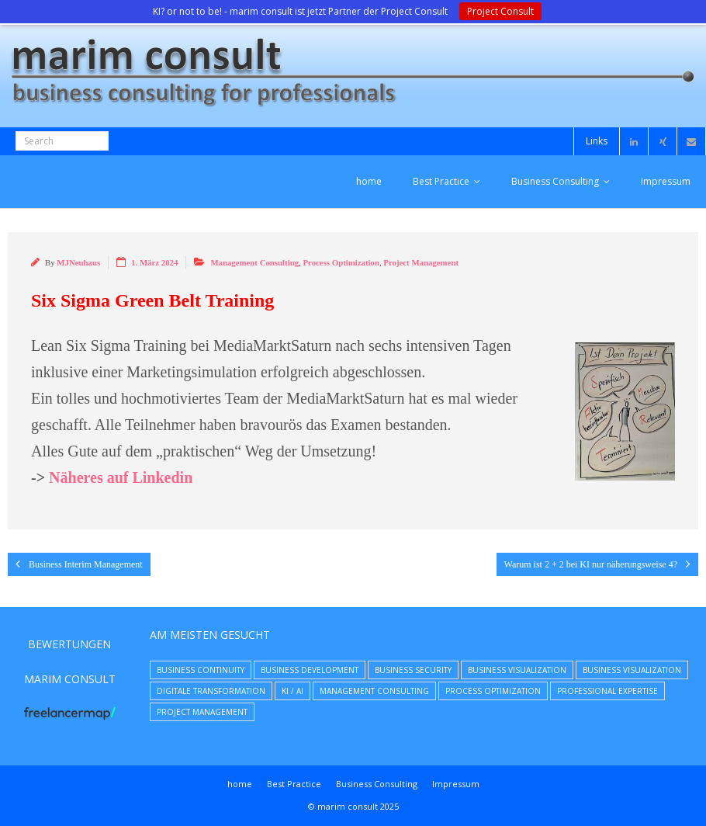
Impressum (665, 181)
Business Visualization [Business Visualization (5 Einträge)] (632, 670)
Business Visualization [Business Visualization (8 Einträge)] (517, 670)
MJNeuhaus (78, 262)
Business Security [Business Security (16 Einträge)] (413, 670)
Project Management (421, 262)
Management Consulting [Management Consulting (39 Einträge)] (374, 690)
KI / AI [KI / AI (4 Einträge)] (292, 690)
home (369, 181)
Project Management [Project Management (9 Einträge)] (202, 711)
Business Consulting (555, 181)
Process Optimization (341, 262)
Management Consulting (254, 262)
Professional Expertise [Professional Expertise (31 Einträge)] (607, 690)
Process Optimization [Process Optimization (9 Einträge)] (493, 690)
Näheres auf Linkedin (120, 477)
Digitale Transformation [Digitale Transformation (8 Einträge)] (211, 690)
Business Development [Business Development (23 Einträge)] (309, 670)
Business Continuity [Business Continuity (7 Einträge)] (200, 670)
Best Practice (441, 181)
